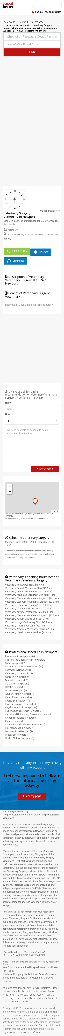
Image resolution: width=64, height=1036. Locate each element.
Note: (8, 414)
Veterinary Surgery (17, 871)
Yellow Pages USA (46, 994)
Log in (38, 12)
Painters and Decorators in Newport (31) (26, 659)
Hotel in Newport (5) (15, 687)
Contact (37, 1032)
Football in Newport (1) (17, 734)
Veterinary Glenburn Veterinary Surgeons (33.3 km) (32, 615)
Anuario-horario (11, 994)
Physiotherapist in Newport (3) (21, 707)
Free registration (52, 12)
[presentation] (31, 459)
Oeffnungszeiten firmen (16, 998)
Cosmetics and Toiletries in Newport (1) (26, 724)
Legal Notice (9, 1032)
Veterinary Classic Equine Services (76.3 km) (28, 632)
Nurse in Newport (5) (16, 690)
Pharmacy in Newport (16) (18, 670)
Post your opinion (45, 468)
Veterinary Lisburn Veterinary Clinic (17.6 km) (28, 591)
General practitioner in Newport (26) (24, 666)
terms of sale (24, 1032)
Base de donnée (39, 998)
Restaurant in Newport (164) (20, 656)
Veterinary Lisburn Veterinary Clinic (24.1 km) (28, 605)
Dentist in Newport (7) (16, 680)
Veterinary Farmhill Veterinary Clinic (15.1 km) (29, 588)
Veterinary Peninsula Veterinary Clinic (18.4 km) (30, 595)
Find (32, 52)
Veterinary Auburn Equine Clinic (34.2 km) (27, 618)
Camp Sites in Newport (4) (18, 697)
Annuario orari (29, 991)
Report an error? (50, 210)
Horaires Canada (11, 991)
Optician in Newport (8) (17, 676)
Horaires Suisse (49, 988)
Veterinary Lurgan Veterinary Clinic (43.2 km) (28, 622)
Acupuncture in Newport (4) (19, 693)
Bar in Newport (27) (15, 663)
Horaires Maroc (47, 991)
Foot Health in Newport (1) (19, 731)
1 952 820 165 (17, 251)
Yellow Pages (28, 994)
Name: (8, 402)
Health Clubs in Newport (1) (19, 738)
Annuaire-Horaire (30, 988)
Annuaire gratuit (11, 988)
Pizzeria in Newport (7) (17, 683)
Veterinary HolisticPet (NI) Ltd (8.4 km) (25, 584)
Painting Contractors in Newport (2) (23, 711)
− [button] (10, 491)
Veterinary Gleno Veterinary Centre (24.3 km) (28, 608)
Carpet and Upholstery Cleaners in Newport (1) (29, 714)
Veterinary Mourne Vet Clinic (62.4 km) (25, 625)
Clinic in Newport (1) (15, 721)
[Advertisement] (32, 90)
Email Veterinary (47, 974)
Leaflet (55, 511)
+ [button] (10, 486)
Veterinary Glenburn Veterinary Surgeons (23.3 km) (32, 601)
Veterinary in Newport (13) (19, 673)
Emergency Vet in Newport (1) (21, 728)
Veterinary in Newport (32, 831)
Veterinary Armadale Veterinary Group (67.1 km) (30, 629)
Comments (15, 261)
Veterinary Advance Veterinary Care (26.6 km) (29, 612)
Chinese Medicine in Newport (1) (22, 717)
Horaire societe (20, 1001)
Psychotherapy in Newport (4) (20, 704)
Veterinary (11, 230)
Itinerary (41, 252)
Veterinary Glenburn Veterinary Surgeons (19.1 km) (32, 598)
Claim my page (32, 796)
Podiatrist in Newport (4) (18, 700)
